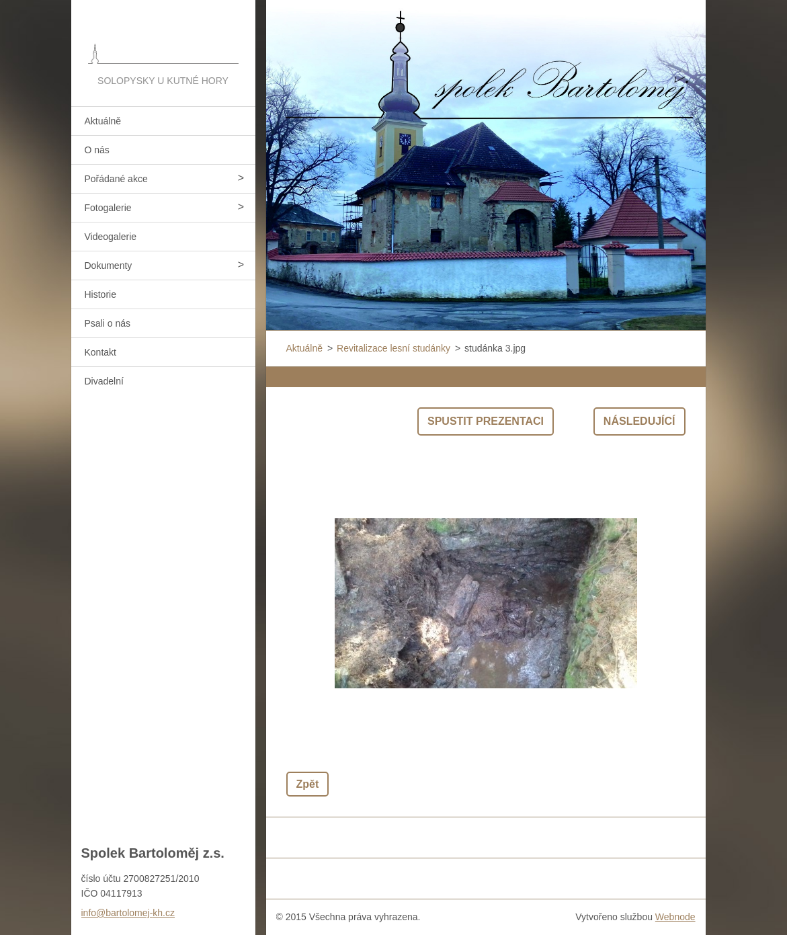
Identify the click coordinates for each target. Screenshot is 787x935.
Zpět (307, 784)
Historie (100, 294)
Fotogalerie (108, 207)
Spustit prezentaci (485, 421)
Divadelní (104, 381)
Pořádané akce (116, 178)
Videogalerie (111, 236)
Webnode (675, 916)
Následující (639, 421)
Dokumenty (108, 265)
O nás (97, 150)
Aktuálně (103, 121)
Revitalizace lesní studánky (393, 348)
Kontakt (100, 352)
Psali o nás (107, 323)
